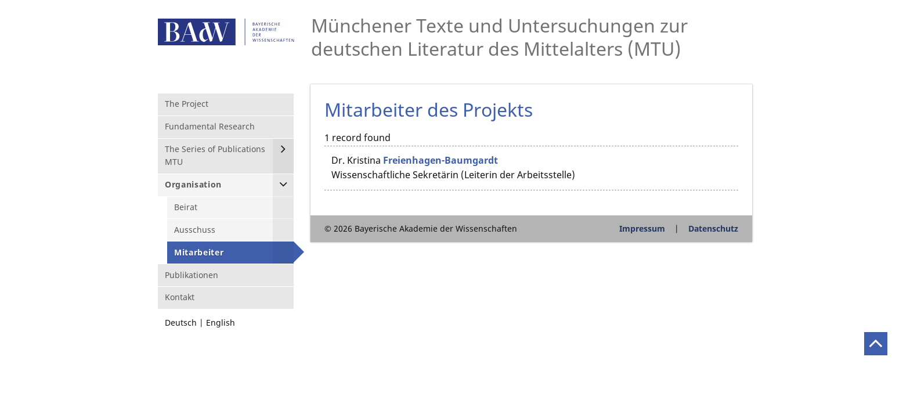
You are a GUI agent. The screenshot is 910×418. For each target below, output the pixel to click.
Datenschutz (713, 228)
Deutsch (181, 322)
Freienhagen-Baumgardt (440, 160)
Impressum (642, 228)
